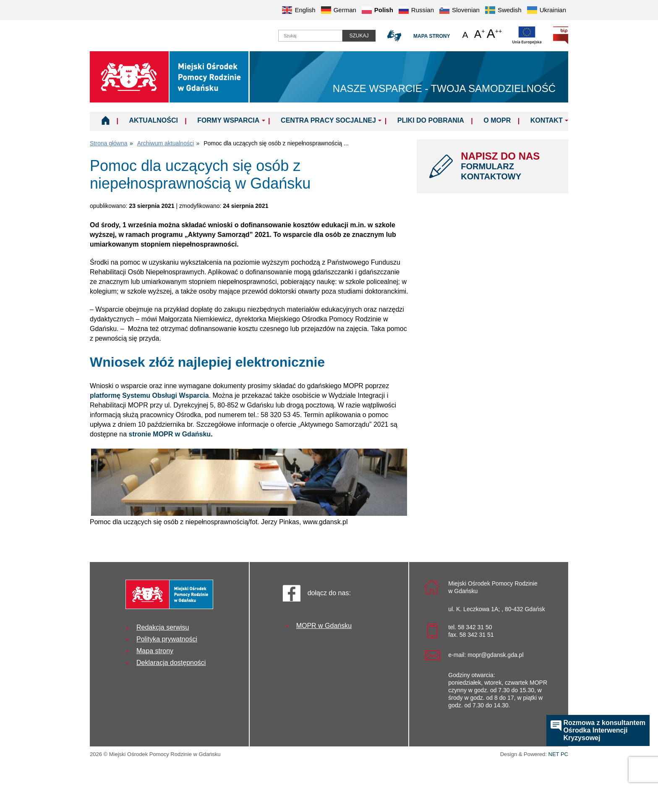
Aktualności (153, 120)
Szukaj (358, 36)
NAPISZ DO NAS (508, 165)
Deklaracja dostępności (171, 662)
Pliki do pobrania (430, 120)
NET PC (558, 755)
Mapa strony (431, 36)
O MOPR (497, 120)
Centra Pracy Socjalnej (328, 120)
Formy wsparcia (228, 120)
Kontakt (546, 120)
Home (106, 120)
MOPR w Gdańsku (324, 625)
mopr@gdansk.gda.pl (495, 654)
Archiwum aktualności (165, 143)
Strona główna (109, 143)
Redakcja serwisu (162, 627)
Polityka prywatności (166, 639)
